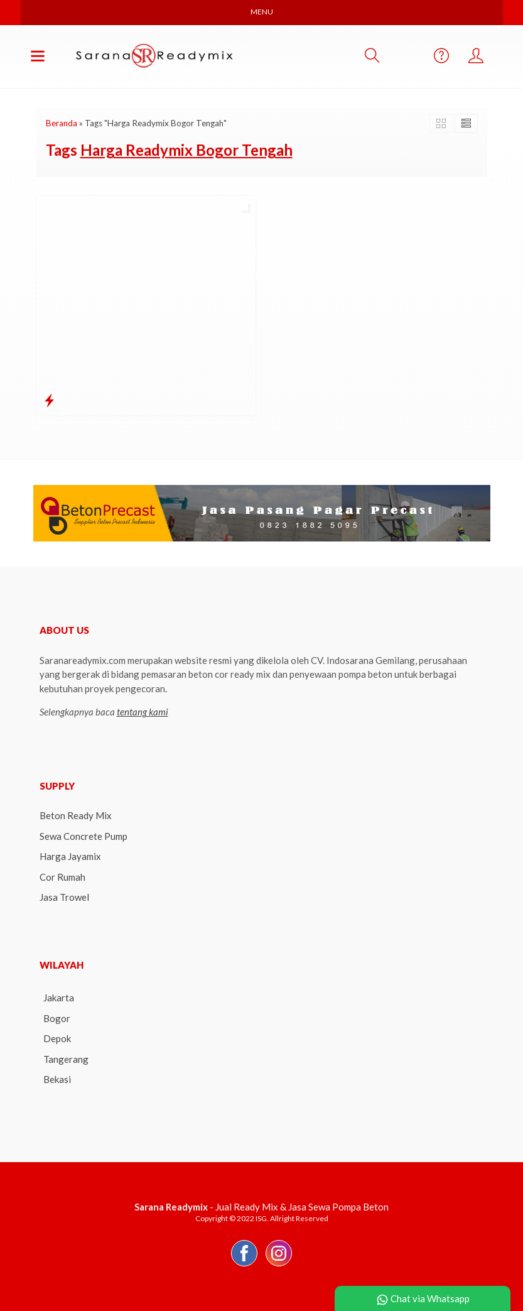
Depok (57, 1038)
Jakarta (58, 997)
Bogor (56, 1018)
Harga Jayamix (70, 856)
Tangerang (66, 1059)
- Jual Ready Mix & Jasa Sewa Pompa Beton (261, 1206)
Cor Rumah (62, 877)
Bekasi (57, 1079)
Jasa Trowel (64, 897)
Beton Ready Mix (76, 815)
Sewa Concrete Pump (83, 836)
